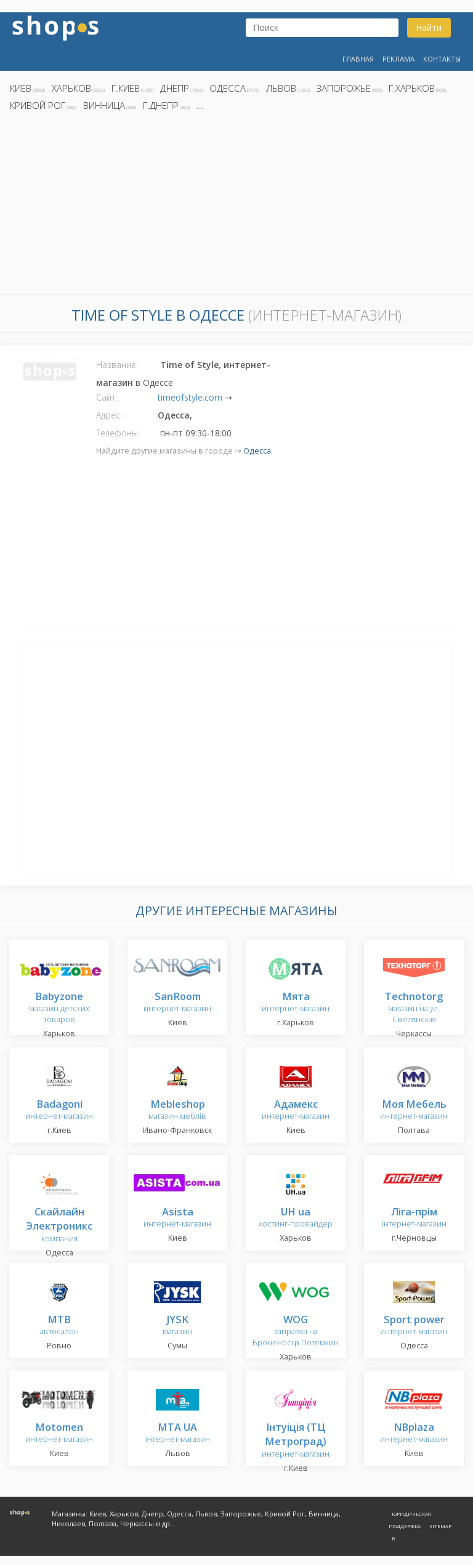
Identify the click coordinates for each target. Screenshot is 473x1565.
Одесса (227, 88)
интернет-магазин (177, 1003)
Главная (358, 58)
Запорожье (344, 88)
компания (59, 1225)
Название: (117, 364)
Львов (281, 88)
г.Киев (125, 88)
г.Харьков (412, 88)
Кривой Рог (37, 105)
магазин (177, 1326)
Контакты (442, 58)
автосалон (59, 1326)
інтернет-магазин (414, 1218)
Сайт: (107, 397)
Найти (429, 27)
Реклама (398, 58)
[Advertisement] (236, 206)
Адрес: (109, 415)
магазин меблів (177, 1110)
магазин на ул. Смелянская (414, 1008)
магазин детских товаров (59, 1008)
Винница (104, 105)
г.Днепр (161, 105)
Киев (20, 88)
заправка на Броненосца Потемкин (296, 1331)
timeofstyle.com (190, 397)
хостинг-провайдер (296, 1218)
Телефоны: (118, 433)
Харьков (71, 88)
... (200, 105)
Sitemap (440, 1526)
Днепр (174, 88)
